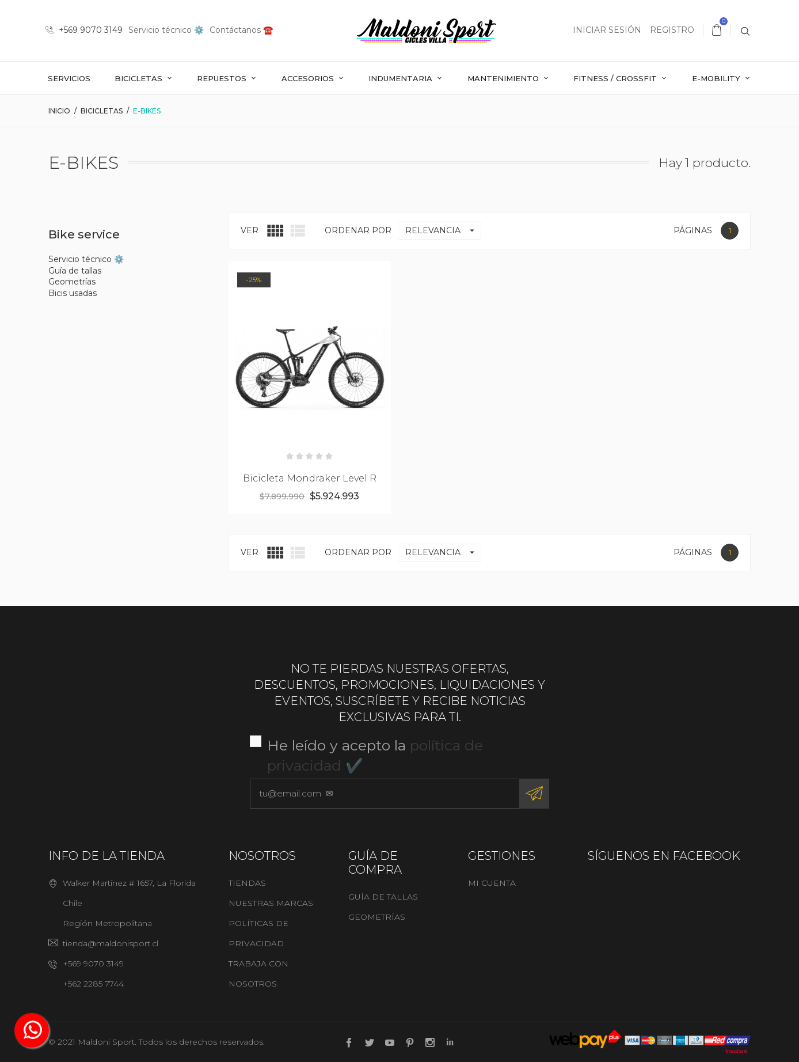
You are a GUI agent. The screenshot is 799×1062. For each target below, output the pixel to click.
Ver (249, 230)
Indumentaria (401, 78)
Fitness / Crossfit (616, 78)
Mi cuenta (492, 883)
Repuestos (223, 78)
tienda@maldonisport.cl (110, 943)
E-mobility (717, 78)
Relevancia (443, 230)
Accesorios (308, 78)
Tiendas (247, 883)
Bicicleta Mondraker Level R (309, 478)
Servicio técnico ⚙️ (166, 30)
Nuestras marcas (271, 903)
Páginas (693, 230)
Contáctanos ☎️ (241, 30)
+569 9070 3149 (84, 30)
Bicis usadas (72, 293)
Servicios (69, 78)
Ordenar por (358, 230)
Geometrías (72, 281)
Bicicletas (140, 78)
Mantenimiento (504, 78)
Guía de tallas (74, 271)
